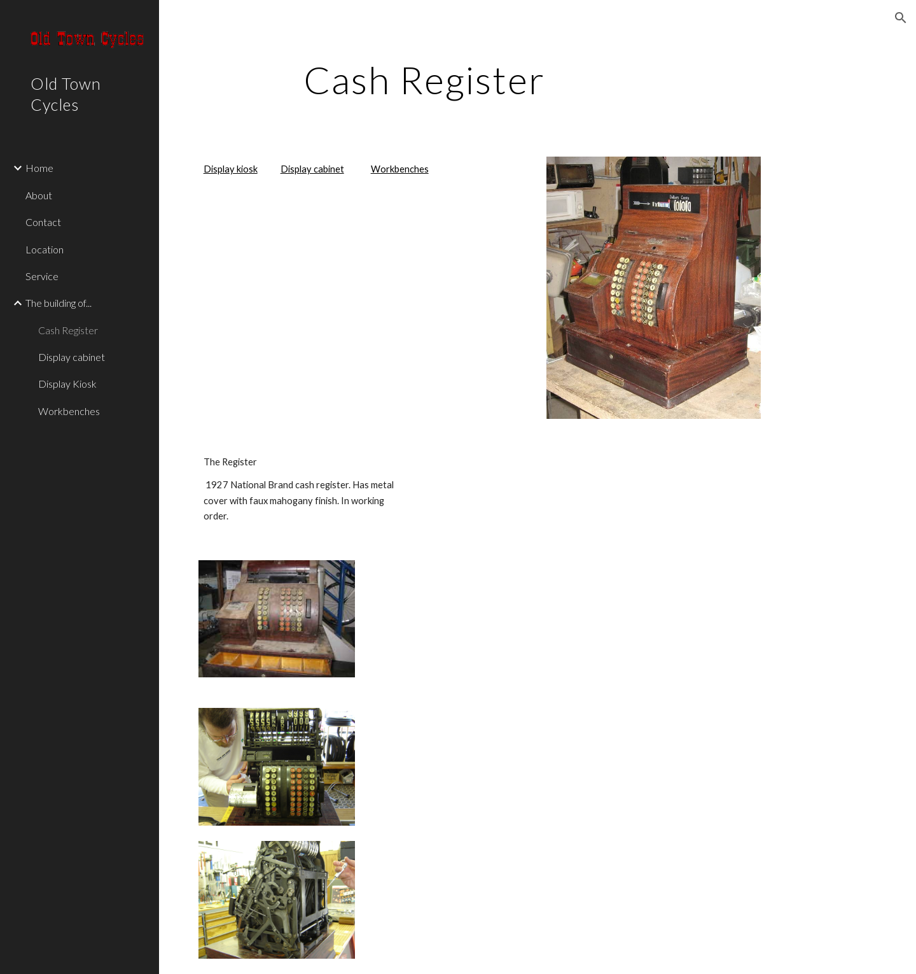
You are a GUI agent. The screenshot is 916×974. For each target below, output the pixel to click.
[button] (900, 18)
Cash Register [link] (68, 330)
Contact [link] (43, 222)
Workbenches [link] (69, 411)
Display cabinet (312, 169)
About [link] (38, 195)
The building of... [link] (58, 303)
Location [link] (44, 249)
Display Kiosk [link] (67, 384)
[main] (424, 79)
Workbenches (400, 169)
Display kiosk (231, 169)
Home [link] (39, 168)
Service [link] (42, 276)
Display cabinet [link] (71, 357)
